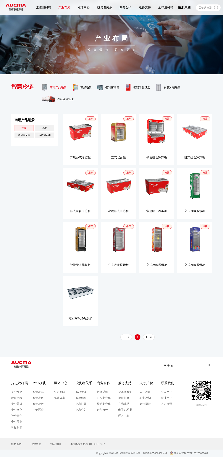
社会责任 (16, 415)
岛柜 (44, 128)
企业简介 (16, 391)
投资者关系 (83, 383)
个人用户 (166, 391)
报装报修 (123, 397)
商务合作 (103, 383)
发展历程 (16, 397)
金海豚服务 (125, 391)
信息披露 (81, 403)
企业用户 (166, 397)
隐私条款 (16, 444)
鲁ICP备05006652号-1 (155, 453)
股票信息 (81, 397)
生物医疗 (38, 409)
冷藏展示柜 (24, 135)
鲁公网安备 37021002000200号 (189, 453)
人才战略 (145, 391)
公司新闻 (59, 391)
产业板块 (39, 383)
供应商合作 (104, 397)
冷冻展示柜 (45, 135)
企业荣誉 (16, 403)
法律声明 (36, 444)
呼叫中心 (123, 415)
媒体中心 (60, 383)
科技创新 (16, 427)
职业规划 (145, 397)
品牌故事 (59, 397)
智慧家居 (38, 397)
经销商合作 (104, 403)
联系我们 (167, 383)
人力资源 (166, 403)
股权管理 (81, 391)
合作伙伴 (102, 409)
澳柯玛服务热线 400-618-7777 (87, 444)
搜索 (216, 8)
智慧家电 (38, 391)
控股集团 (184, 7)
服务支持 (125, 383)
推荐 (24, 128)
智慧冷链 (38, 403)
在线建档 (123, 403)
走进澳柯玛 (19, 383)
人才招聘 (146, 383)
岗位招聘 (145, 403)
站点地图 (55, 444)
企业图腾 (16, 421)
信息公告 (81, 409)
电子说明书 (125, 409)
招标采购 (102, 391)
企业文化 (16, 409)
